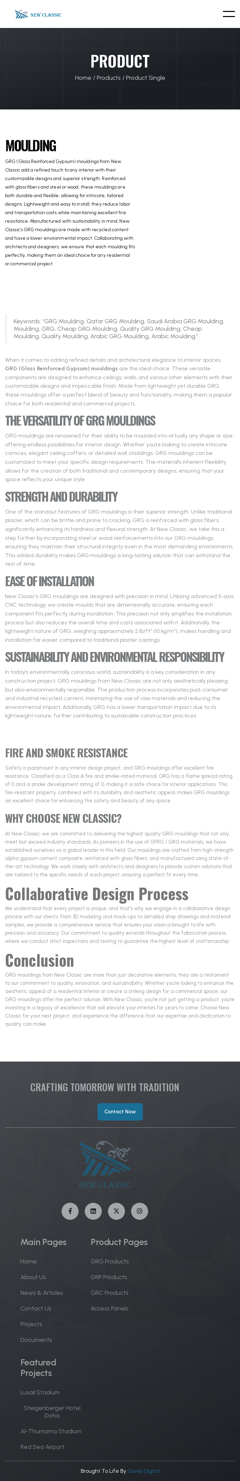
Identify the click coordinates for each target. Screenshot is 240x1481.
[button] (229, 14)
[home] (36, 14)
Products (109, 78)
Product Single (145, 78)
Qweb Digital (143, 1471)
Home (83, 78)
